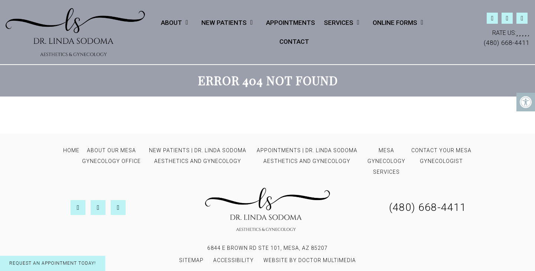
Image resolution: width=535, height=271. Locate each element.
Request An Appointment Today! (52, 263)
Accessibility (233, 260)
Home (71, 150)
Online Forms (395, 22)
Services (338, 22)
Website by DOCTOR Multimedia (309, 260)
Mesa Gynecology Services (386, 161)
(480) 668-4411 (506, 42)
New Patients (224, 22)
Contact (294, 41)
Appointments (290, 22)
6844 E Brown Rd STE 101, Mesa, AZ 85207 (267, 248)
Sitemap (191, 260)
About (171, 22)
